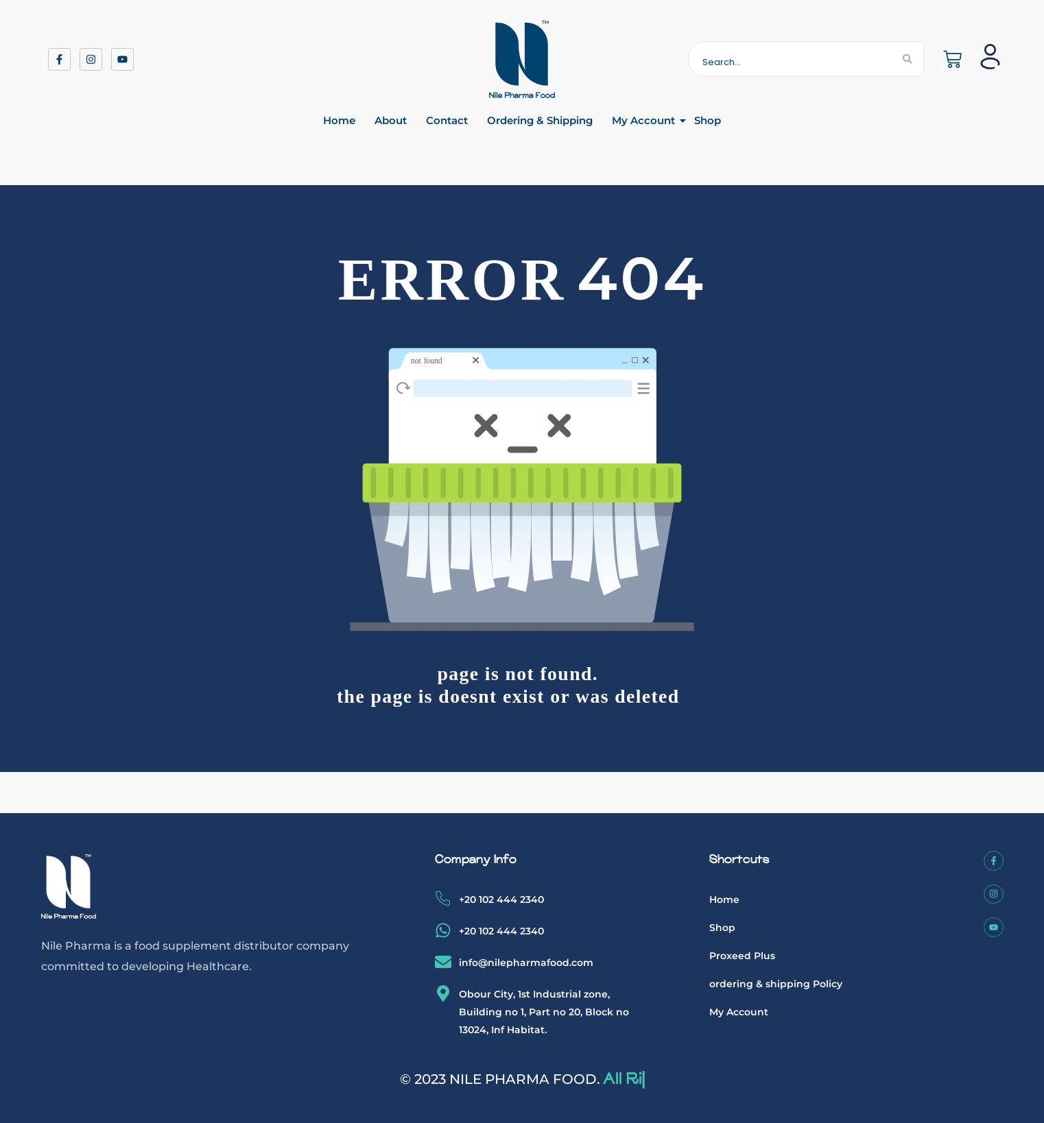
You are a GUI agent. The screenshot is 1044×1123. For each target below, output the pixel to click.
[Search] (790, 59)
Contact (447, 120)
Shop (707, 120)
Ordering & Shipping (540, 120)
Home (339, 120)
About (391, 120)
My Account (643, 120)
